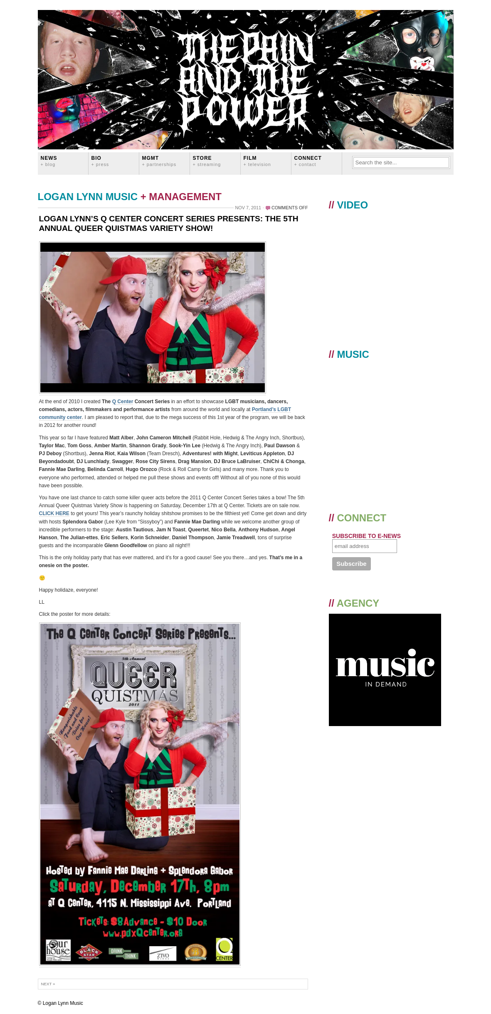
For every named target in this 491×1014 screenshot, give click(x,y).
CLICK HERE (54, 513)
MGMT (159, 160)
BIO (100, 160)
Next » (48, 984)
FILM (257, 160)
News (49, 160)
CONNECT (308, 160)
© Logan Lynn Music (60, 1003)
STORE (207, 160)
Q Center (122, 401)
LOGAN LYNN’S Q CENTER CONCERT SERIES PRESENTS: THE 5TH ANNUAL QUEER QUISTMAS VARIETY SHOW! (169, 223)
